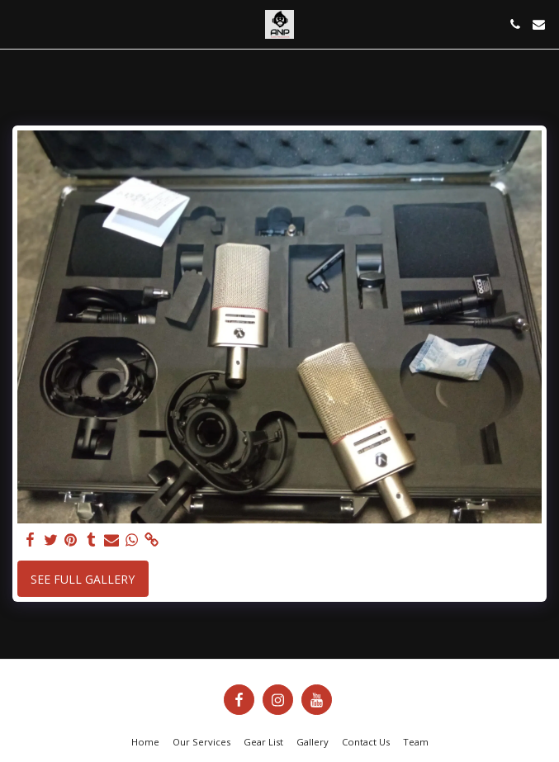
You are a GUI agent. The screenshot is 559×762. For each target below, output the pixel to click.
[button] (18, 23)
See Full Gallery (83, 579)
